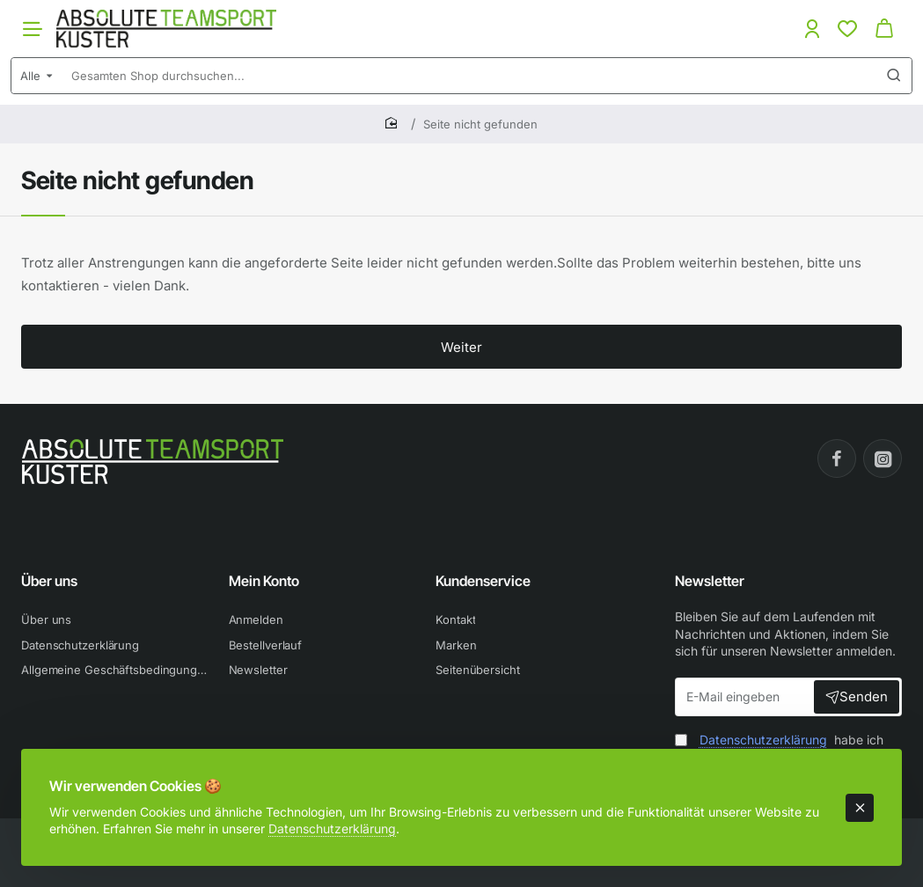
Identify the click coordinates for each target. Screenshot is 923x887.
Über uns (49, 581)
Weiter (461, 347)
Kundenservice (483, 581)
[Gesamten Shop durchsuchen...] (894, 75)
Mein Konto (264, 581)
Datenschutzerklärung (332, 828)
